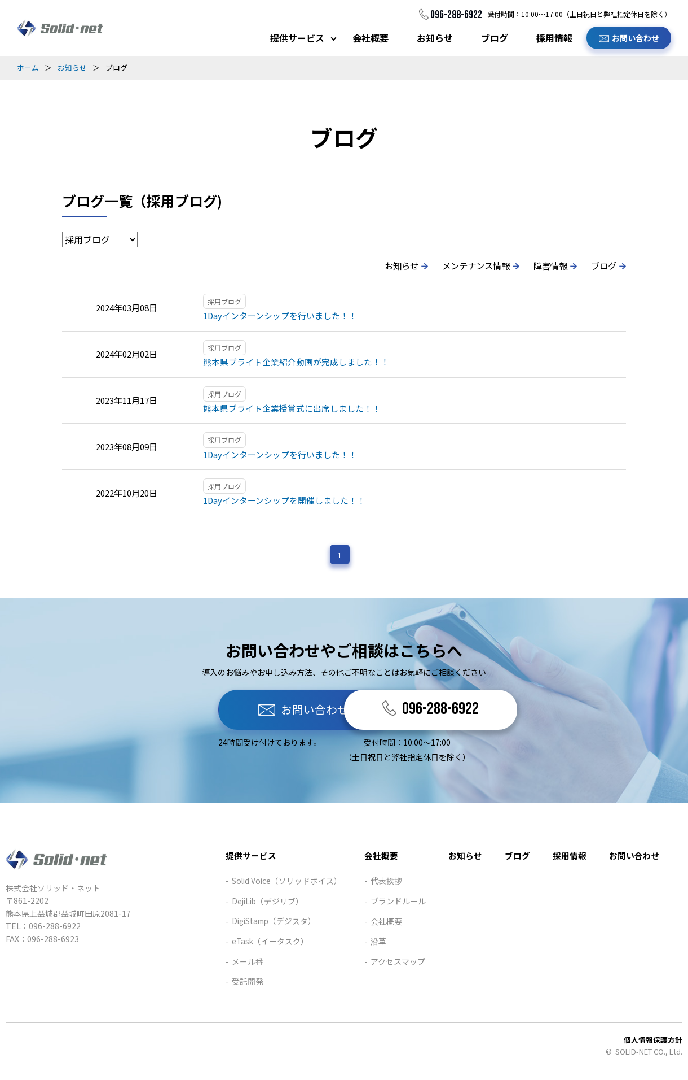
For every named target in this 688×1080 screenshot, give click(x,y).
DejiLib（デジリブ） (267, 903)
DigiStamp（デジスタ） (274, 923)
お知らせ (435, 38)
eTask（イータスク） (269, 943)
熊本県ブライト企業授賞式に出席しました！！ (292, 409)
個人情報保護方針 (653, 1042)
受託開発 (246, 983)
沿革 (378, 943)
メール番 (246, 963)
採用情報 (554, 38)
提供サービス (297, 38)
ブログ (494, 38)
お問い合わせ (635, 37)
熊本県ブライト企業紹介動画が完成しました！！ (296, 362)
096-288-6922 (456, 14)
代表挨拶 (386, 883)
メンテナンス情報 (470, 265)
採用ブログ (224, 301)
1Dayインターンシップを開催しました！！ (284, 501)
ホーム (28, 67)
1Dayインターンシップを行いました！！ (280, 315)
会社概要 (370, 38)
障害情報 (548, 265)
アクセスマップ (398, 963)
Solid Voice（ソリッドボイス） (286, 883)
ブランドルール (398, 903)
